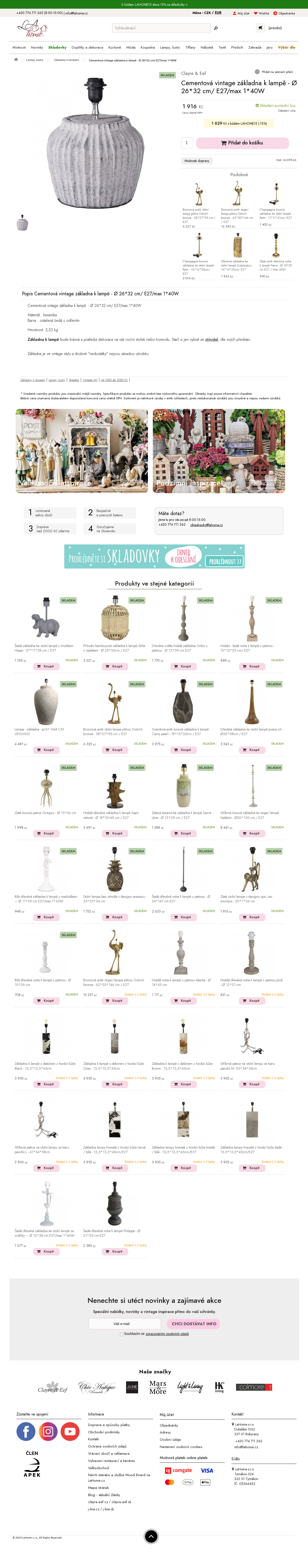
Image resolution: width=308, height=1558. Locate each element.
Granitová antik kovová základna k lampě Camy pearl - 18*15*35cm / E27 (180, 732)
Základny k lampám (32, 380)
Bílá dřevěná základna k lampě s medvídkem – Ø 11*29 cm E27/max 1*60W (46, 899)
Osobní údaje (170, 1439)
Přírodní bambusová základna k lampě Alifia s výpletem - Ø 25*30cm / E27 (114, 648)
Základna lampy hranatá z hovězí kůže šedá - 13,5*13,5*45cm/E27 (251, 1150)
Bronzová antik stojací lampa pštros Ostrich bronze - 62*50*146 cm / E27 (237, 216)
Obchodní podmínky (104, 1432)
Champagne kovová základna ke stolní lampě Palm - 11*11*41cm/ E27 (276, 214)
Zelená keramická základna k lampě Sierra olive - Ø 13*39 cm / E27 (181, 815)
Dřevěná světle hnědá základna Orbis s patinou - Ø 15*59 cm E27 (180, 648)
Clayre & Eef (193, 73)
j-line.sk (108, 1509)
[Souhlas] (121, 1334)
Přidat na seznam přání (277, 72)
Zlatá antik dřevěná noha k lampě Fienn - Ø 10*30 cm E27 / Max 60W (276, 265)
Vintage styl (90, 380)
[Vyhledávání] (161, 27)
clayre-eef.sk (121, 1502)
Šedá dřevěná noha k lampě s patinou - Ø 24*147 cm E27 (181, 899)
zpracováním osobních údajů (167, 1334)
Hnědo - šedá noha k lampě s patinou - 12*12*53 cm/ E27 (247, 648)
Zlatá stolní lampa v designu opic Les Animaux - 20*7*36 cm (246, 899)
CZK (208, 12)
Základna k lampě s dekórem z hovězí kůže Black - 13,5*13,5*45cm (45, 1066)
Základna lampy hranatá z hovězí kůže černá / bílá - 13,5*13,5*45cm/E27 (114, 1150)
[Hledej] (215, 28)
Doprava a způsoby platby (109, 1425)
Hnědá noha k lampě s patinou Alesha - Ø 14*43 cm (181, 982)
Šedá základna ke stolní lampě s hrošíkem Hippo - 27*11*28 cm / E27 (44, 648)
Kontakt (93, 1439)
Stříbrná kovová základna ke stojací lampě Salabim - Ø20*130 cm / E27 (249, 815)
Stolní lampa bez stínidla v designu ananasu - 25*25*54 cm (115, 899)
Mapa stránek (98, 1487)
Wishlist (264, 13)
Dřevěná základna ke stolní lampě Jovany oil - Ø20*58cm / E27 (251, 732)
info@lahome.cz (76, 13)
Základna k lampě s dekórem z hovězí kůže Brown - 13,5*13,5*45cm (182, 1066)
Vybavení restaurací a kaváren (111, 1460)
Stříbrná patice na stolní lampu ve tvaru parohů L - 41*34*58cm (42, 1150)
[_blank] (70, 1431)
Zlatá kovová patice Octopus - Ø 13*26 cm (45, 813)
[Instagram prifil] (48, 1431)
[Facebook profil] (26, 1431)
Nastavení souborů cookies (181, 1446)
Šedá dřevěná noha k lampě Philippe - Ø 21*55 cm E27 (111, 1233)
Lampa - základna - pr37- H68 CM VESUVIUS (39, 732)
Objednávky (169, 1425)
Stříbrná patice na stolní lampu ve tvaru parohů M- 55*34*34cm (247, 1066)
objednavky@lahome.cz (206, 525)
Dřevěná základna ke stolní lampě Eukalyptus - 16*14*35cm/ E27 (237, 265)
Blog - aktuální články (104, 1494)
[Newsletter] (125, 1323)
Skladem (74, 380)
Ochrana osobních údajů (107, 1446)
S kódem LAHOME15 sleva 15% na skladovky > (155, 4)
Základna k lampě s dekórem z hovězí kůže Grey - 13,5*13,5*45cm (113, 1066)
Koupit (49, 666)
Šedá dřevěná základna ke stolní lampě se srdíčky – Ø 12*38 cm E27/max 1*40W (44, 1233)
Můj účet (243, 13)
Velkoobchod (98, 1467)
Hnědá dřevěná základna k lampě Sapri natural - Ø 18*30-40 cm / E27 (111, 815)
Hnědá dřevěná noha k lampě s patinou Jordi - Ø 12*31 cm (251, 982)
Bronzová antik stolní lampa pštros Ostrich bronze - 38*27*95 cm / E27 (199, 216)
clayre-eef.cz (98, 1502)
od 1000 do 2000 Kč (114, 380)
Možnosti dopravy (197, 160)
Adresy (165, 1432)
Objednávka (287, 13)
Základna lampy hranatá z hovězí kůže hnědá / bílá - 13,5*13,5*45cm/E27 (183, 1150)
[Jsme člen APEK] (32, 1464)
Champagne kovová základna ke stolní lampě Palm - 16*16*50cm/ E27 (198, 267)
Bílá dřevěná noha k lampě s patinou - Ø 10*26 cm (43, 982)
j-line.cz (93, 1509)
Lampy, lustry (57, 380)
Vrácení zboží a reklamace (109, 1453)
